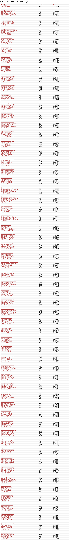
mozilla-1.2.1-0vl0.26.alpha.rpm (6, 244)
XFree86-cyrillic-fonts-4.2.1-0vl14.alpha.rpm (8, 281)
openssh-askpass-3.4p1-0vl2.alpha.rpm (8, 523)
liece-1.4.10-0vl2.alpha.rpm (5, 67)
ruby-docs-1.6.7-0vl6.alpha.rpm (6, 43)
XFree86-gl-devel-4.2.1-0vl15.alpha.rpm (8, 118)
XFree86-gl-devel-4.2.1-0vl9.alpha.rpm (7, 383)
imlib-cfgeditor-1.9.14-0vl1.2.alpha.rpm (7, 22)
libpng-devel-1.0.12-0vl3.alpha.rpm (7, 487)
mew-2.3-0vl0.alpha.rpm (5, 333)
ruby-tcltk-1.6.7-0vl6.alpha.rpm (6, 41)
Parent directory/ (4, 5)
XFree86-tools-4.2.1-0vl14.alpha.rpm (7, 273)
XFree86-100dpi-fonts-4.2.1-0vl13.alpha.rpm (8, 312)
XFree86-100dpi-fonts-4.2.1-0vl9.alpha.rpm (8, 393)
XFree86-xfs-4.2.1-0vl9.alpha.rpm (6, 375)
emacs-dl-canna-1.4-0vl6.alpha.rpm (7, 536)
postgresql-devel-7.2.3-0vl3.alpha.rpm (7, 175)
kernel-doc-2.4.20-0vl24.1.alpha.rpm (7, 249)
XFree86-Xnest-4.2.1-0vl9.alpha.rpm (7, 388)
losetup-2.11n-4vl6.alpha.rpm (6, 489)
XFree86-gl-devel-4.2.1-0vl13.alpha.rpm (8, 302)
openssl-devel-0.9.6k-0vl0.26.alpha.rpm (8, 193)
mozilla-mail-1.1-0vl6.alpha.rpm (6, 403)
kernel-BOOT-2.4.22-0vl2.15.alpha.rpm (7, 39)
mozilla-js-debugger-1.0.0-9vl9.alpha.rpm (8, 477)
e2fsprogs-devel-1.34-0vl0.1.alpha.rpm (7, 131)
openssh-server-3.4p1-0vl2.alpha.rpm (7, 519)
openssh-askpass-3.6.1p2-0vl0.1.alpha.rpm (8, 217)
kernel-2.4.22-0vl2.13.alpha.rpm (6, 81)
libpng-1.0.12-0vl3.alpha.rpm (6, 486)
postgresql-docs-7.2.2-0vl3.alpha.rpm (7, 464)
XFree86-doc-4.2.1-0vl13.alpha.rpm (7, 304)
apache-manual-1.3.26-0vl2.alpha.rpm (7, 514)
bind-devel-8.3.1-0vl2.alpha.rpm (6, 359)
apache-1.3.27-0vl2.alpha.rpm (6, 415)
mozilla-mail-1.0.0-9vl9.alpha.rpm (6, 473)
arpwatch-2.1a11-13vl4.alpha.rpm (6, 97)
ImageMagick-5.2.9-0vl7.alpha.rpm (7, 32)
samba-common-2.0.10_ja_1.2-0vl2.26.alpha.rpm (9, 262)
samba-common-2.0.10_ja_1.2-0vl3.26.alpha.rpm (9, 221)
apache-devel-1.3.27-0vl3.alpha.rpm (7, 184)
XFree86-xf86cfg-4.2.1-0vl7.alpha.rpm (7, 417)
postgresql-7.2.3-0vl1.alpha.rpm (6, 444)
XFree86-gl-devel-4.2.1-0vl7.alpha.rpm (7, 427)
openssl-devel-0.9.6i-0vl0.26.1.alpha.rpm (8, 258)
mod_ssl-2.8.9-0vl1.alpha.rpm (6, 518)
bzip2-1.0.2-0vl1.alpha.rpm (5, 338)
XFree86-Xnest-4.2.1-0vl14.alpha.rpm (7, 283)
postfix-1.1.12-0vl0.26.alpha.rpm (6, 228)
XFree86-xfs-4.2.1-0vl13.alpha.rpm (7, 294)
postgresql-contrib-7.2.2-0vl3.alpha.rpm (7, 468)
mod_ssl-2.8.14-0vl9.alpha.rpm (6, 52)
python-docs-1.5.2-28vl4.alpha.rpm (7, 452)
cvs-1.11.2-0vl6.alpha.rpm (5, 94)
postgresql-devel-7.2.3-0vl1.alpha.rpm (7, 439)
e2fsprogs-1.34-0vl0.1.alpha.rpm (6, 132)
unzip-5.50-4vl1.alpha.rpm (5, 499)
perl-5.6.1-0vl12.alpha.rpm (5, 207)
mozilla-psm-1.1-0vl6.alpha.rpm (6, 398)
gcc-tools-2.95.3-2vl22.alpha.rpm (6, 500)
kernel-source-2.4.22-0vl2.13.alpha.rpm (7, 76)
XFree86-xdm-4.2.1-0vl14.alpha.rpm (7, 271)
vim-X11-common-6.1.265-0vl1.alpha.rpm (8, 323)
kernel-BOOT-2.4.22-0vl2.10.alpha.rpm (7, 141)
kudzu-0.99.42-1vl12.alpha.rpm (6, 509)
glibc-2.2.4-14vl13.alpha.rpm (6, 357)
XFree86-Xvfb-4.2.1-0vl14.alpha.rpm (7, 282)
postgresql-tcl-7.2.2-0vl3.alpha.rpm (7, 463)
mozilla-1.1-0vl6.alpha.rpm (5, 408)
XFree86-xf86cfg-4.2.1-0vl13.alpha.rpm (7, 295)
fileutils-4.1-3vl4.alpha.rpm (5, 179)
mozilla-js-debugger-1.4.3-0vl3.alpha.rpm (8, 13)
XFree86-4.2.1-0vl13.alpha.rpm (6, 311)
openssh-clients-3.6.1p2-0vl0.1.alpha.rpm (8, 216)
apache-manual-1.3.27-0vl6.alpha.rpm (7, 62)
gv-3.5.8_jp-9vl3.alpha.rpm (5, 374)
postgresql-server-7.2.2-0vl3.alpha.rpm (7, 462)
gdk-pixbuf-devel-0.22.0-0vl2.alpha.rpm (7, 91)
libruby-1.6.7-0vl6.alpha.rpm (6, 47)
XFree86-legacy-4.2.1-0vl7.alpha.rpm (7, 423)
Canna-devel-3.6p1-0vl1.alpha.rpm (7, 343)
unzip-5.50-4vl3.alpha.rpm (5, 201)
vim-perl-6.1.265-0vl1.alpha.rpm (6, 321)
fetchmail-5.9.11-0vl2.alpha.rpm (6, 181)
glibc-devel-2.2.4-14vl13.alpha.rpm (7, 355)
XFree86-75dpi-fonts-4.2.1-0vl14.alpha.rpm (8, 284)
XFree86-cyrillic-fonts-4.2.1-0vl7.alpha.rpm (8, 430)
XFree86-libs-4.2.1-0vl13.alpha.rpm (7, 300)
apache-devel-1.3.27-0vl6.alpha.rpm (7, 63)
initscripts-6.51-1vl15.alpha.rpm (6, 395)
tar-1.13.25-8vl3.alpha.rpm (5, 394)
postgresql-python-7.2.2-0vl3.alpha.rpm (7, 461)
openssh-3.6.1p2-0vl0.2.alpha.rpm (7, 200)
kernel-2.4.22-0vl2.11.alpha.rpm (6, 109)
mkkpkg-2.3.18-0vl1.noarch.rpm (6, 346)
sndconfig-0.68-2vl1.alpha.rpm (6, 537)
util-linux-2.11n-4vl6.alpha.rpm (6, 488)
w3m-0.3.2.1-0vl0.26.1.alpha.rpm (6, 341)
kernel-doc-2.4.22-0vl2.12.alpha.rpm (7, 88)
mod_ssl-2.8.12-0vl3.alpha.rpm (6, 182)
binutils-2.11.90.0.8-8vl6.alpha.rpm (7, 505)
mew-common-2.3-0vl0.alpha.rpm (6, 332)
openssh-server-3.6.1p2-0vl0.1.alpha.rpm (8, 218)
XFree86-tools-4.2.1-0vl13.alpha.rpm (7, 299)
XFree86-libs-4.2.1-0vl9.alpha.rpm (7, 380)
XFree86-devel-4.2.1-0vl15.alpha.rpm (7, 122)
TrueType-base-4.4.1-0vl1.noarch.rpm (7, 314)
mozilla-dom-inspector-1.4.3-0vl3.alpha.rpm (8, 14)
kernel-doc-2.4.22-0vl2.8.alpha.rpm (7, 151)
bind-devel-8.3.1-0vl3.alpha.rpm (6, 162)
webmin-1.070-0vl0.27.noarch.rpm (7, 49)
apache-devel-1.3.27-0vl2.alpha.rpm (7, 414)
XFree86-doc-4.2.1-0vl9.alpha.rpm (7, 385)
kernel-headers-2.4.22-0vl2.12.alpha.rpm (8, 87)
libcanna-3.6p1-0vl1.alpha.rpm (6, 342)
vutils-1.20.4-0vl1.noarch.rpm (6, 349)
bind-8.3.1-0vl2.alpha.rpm (5, 360)
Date (53, 4)
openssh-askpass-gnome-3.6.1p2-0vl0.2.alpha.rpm (9, 198)
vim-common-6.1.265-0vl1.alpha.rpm (7, 324)
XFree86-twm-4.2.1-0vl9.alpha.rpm (7, 378)
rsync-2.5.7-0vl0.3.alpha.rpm (6, 33)
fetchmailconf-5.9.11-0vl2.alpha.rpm (7, 180)
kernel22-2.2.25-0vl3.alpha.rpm (6, 245)
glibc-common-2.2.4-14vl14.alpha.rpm (7, 256)
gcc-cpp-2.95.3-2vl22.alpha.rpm (6, 501)
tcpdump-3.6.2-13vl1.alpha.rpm (6, 517)
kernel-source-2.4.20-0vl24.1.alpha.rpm (7, 246)
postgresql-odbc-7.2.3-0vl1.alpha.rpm (7, 449)
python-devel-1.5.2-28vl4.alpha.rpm (7, 453)
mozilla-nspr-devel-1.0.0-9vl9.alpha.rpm (8, 479)
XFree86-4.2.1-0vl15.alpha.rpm (6, 127)
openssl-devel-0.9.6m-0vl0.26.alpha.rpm (8, 100)
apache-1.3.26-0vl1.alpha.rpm (6, 535)
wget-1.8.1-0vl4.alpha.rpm (5, 227)
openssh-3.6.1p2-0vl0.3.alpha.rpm (7, 190)
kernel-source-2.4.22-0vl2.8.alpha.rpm (7, 147)
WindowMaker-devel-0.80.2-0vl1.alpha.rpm (8, 368)
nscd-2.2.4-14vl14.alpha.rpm (6, 254)
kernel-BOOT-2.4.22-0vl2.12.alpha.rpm (7, 89)
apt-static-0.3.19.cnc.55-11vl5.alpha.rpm (8, 229)
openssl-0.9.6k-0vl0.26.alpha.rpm (6, 192)
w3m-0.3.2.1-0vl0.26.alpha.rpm (6, 348)
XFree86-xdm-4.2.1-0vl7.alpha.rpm (7, 421)
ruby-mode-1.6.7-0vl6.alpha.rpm (6, 42)
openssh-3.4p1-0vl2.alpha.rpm (6, 520)
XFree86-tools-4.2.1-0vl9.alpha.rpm (7, 379)
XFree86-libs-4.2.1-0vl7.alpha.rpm (7, 422)
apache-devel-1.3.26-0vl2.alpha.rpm (7, 515)
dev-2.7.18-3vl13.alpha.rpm (5, 538)
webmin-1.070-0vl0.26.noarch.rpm (7, 267)
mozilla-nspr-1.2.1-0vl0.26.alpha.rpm (7, 237)
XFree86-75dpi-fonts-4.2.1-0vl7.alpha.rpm (8, 433)
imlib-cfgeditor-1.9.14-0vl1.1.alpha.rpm (7, 23)
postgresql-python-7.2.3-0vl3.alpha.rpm (7, 169)
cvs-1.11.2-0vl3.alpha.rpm (5, 339)
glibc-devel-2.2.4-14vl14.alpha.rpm (7, 255)
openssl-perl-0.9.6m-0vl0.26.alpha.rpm (7, 98)
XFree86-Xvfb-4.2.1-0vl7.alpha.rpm (7, 432)
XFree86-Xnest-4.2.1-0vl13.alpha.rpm (7, 309)
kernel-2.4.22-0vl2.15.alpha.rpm (6, 40)
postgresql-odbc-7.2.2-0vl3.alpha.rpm (7, 459)
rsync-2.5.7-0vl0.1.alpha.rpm (6, 145)
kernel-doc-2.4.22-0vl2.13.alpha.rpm (7, 79)
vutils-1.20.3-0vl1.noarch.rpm (6, 350)
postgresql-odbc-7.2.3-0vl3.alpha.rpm (7, 171)
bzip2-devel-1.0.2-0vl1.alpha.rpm (6, 337)
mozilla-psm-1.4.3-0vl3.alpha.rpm (6, 6)
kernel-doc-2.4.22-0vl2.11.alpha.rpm (7, 107)
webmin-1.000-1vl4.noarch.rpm (6, 412)
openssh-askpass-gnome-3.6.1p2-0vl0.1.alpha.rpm (9, 219)
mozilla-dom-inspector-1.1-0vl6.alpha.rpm (8, 404)
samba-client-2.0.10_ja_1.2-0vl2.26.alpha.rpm (9, 263)
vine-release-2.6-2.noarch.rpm (6, 411)
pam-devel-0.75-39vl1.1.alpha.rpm (7, 208)
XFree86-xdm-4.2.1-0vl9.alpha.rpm (7, 376)
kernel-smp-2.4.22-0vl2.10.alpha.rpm (7, 137)
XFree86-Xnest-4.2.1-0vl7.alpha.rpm (7, 431)
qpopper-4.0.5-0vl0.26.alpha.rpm (6, 265)
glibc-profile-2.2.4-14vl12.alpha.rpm (7, 361)
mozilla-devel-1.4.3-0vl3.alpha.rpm (7, 15)
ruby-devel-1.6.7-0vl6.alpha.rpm (6, 44)
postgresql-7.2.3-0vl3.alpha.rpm (6, 178)
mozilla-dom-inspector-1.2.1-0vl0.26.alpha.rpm (9, 240)
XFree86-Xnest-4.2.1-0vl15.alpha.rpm (7, 125)
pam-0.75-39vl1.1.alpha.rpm (6, 209)
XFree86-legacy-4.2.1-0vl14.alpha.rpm (7, 275)
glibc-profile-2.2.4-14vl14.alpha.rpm (7, 253)
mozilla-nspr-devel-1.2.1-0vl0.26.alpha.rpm (8, 236)
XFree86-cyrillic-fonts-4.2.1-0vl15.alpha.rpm (8, 123)
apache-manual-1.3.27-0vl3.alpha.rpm (7, 183)
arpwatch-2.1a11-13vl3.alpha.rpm (6, 211)
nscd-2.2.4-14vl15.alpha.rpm (6, 155)
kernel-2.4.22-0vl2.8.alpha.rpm (6, 153)
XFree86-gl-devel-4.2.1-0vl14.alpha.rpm (8, 276)
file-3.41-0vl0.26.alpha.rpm (5, 266)
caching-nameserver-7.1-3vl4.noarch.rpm (8, 351)
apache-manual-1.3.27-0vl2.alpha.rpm (7, 416)
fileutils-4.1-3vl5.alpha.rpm (5, 164)
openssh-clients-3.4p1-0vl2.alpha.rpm (7, 524)
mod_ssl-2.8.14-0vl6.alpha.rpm (6, 60)
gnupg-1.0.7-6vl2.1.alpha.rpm (6, 225)
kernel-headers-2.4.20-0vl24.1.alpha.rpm (8, 248)
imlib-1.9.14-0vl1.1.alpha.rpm (6, 25)
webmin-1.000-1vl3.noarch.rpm (6, 436)
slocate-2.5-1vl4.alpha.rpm (5, 99)
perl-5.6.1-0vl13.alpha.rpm (5, 57)
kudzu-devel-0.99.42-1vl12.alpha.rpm (7, 510)
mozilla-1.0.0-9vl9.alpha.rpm (6, 482)
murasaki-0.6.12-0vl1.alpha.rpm (6, 133)
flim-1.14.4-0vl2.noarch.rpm (5, 69)
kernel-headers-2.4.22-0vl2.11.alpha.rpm (8, 106)
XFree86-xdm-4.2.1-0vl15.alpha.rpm (7, 113)
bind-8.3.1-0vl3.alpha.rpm (5, 163)
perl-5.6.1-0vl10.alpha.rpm (5, 292)
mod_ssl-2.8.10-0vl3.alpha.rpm (6, 492)
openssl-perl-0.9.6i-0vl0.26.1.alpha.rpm (7, 259)
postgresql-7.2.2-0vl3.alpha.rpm (6, 469)
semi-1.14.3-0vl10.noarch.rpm (6, 70)
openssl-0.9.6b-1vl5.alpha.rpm (6, 498)
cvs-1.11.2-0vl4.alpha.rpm (5, 144)
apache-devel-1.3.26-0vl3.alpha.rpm (7, 495)
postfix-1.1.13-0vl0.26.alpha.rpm (6, 202)
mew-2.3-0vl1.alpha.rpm (5, 331)
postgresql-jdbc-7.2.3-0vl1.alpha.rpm (7, 445)
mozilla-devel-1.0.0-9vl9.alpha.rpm (7, 481)
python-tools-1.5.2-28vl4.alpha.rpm (7, 454)
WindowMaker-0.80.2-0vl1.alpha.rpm (7, 367)
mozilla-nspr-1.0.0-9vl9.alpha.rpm (6, 472)
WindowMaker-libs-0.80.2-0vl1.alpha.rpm (8, 369)
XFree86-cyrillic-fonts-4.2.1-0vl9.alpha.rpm (8, 387)
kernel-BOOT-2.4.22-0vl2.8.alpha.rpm (7, 152)
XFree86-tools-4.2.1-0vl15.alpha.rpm (7, 115)
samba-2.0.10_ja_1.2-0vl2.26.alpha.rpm (8, 264)
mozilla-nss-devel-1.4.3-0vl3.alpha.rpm (7, 7)
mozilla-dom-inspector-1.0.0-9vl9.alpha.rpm (8, 480)
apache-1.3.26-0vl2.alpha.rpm (6, 516)
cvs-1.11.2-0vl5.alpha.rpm (5, 135)
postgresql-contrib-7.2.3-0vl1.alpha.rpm (7, 450)
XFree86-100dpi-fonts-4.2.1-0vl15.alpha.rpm (8, 128)
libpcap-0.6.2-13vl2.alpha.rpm (6, 293)
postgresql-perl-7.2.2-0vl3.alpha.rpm (7, 458)
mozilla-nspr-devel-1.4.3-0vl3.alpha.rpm (8, 10)
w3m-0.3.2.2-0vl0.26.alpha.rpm (6, 340)
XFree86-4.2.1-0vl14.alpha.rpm (6, 285)
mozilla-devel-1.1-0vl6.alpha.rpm (6, 406)
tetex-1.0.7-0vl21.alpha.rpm (5, 290)
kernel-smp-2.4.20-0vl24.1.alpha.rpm (7, 247)
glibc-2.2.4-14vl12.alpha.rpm (6, 366)
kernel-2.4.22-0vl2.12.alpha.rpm (6, 90)
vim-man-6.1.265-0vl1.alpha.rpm (6, 328)
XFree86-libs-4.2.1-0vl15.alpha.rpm (7, 116)
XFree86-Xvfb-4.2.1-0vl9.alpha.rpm (7, 389)
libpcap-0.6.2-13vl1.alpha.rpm (6, 528)
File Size (40, 4)
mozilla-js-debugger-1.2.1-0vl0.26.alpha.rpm (8, 239)
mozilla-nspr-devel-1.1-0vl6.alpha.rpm (7, 402)
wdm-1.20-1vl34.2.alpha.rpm (6, 347)
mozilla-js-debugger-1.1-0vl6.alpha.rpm (7, 405)
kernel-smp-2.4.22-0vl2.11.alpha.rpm (7, 105)
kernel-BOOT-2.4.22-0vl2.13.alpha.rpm (7, 80)
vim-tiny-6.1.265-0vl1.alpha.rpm (6, 320)
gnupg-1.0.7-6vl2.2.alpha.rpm (6, 146)
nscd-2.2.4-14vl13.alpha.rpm (6, 352)
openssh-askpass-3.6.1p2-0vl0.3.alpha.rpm (8, 191)
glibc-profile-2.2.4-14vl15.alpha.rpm (7, 156)
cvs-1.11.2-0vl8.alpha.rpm (5, 66)
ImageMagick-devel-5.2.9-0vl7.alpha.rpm (8, 29)
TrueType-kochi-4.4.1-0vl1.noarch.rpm (7, 313)
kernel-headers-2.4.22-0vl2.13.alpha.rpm (8, 78)
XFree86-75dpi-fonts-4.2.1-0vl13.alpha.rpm (8, 310)
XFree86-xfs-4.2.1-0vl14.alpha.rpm (7, 268)
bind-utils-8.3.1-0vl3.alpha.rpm (6, 161)
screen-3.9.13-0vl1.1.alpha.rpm (6, 154)
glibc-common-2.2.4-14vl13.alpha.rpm (7, 356)
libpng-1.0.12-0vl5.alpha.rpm (6, 51)
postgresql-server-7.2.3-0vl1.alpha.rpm (7, 440)
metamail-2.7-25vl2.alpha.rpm (6, 103)
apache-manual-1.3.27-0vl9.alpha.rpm (7, 53)
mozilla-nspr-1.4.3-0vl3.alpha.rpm (6, 11)
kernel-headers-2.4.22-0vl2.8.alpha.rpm (8, 150)
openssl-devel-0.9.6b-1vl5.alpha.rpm (7, 496)
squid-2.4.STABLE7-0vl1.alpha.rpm (7, 508)
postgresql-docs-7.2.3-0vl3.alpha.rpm (7, 174)
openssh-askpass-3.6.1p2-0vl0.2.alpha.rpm (8, 199)
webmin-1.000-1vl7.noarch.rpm (6, 396)
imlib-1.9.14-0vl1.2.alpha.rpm (6, 24)
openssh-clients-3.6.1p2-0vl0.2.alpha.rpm (8, 197)
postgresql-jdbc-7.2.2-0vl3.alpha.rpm (7, 467)
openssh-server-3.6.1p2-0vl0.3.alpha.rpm (8, 187)
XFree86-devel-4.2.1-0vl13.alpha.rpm (7, 305)
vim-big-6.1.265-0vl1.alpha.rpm (6, 318)
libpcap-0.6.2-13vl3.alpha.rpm (6, 210)
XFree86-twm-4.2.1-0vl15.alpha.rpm (7, 114)
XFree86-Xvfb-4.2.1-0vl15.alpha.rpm (7, 124)
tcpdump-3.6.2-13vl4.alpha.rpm (6, 95)
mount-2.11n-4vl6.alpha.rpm (6, 490)
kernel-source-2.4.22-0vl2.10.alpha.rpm (7, 136)
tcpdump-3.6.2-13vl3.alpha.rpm (6, 206)
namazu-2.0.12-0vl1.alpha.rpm (6, 471)
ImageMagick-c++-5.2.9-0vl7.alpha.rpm (7, 31)
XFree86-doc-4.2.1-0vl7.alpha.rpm (7, 426)
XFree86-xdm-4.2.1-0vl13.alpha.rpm (7, 296)
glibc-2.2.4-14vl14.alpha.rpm (6, 257)
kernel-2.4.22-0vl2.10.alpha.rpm (6, 142)
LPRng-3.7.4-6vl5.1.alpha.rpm (6, 212)
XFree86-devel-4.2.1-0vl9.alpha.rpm (7, 386)
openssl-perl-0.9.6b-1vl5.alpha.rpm (7, 497)
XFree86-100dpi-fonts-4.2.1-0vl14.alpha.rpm (8, 286)
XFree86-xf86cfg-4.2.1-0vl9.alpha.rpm (7, 377)
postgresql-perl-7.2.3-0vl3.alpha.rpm (7, 170)
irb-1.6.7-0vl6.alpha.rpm (5, 48)
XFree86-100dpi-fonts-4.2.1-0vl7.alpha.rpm (8, 435)
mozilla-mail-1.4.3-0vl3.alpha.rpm (6, 12)
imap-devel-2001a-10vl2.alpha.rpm (7, 525)
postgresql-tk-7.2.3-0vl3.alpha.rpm (7, 165)
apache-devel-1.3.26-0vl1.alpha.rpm (7, 533)
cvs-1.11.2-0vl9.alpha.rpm (5, 61)
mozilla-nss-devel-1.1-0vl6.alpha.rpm (7, 397)
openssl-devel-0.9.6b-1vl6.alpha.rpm (7, 370)
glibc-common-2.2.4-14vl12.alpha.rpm (7, 365)
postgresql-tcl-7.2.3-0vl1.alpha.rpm (7, 443)
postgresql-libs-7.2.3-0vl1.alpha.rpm (7, 441)
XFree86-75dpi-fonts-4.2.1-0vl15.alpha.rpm (8, 126)
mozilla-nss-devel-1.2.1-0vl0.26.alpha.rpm (8, 234)
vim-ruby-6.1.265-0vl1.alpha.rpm (6, 319)
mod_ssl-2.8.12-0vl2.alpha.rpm (6, 413)
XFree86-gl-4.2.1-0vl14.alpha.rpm (7, 277)
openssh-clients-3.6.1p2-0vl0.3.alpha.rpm (8, 188)
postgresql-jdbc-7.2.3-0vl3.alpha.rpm (7, 173)
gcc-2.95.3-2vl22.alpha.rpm (5, 506)
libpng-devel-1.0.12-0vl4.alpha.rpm (7, 72)
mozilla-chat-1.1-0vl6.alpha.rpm (6, 407)
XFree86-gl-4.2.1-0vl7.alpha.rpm (6, 425)
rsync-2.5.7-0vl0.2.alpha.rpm (6, 58)
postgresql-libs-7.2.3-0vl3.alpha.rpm (7, 172)
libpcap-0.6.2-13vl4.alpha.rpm (6, 96)
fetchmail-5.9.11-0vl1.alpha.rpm (6, 527)
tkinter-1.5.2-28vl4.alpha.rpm (6, 451)
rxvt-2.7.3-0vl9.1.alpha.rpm (5, 226)
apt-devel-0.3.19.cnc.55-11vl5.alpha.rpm (8, 230)
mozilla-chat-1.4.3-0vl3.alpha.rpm (6, 16)
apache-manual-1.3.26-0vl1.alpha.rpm (7, 534)
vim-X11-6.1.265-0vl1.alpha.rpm (6, 329)
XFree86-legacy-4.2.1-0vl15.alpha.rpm (7, 117)
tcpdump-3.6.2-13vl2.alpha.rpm (6, 291)
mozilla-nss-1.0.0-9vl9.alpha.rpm (6, 478)
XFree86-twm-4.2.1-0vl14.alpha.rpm (7, 272)
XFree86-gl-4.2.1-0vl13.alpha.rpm (7, 303)
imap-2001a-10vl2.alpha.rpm (6, 529)
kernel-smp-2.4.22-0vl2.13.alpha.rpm (7, 77)
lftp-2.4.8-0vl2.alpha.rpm (5, 143)
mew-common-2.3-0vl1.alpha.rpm (6, 330)
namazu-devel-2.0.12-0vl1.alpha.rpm (7, 470)
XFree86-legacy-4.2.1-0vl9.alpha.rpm (7, 384)
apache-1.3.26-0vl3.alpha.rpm (6, 491)
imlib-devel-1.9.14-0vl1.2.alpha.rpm (7, 20)
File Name (3, 4)
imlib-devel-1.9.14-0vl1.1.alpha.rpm (7, 21)
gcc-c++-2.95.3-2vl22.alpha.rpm (6, 507)
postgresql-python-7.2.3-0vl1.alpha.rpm (7, 442)
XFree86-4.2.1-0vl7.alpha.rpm (6, 434)
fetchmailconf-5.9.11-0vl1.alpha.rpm (7, 526)
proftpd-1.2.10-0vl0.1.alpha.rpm (6, 59)
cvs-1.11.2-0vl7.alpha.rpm (5, 68)
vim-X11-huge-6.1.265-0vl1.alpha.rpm (7, 322)
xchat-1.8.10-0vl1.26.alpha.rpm (6, 71)
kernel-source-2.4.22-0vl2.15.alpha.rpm (7, 34)
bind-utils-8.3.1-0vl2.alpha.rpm (6, 358)
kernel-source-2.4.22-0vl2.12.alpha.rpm (7, 85)
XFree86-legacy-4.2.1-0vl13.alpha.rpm (7, 301)
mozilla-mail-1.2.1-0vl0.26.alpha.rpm (7, 238)
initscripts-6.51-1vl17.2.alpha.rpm (6, 134)
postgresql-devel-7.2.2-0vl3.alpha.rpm (7, 460)
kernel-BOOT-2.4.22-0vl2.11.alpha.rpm (7, 108)
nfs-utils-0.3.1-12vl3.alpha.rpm (6, 215)
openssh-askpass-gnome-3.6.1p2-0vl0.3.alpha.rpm (9, 189)
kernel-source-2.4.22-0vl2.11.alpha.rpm (7, 104)
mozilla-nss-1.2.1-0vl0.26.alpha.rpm (7, 235)
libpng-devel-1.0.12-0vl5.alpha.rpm (7, 50)
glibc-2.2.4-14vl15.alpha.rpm (6, 160)
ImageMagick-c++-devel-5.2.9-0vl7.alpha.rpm (9, 30)
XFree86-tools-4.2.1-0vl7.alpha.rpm (7, 424)
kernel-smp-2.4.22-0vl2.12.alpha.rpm (7, 86)
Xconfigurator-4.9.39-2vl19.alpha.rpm (7, 511)
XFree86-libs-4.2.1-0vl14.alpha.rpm (7, 274)
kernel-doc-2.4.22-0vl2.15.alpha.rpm (7, 38)
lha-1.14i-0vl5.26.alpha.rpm (5, 19)
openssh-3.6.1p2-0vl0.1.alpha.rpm (7, 220)
